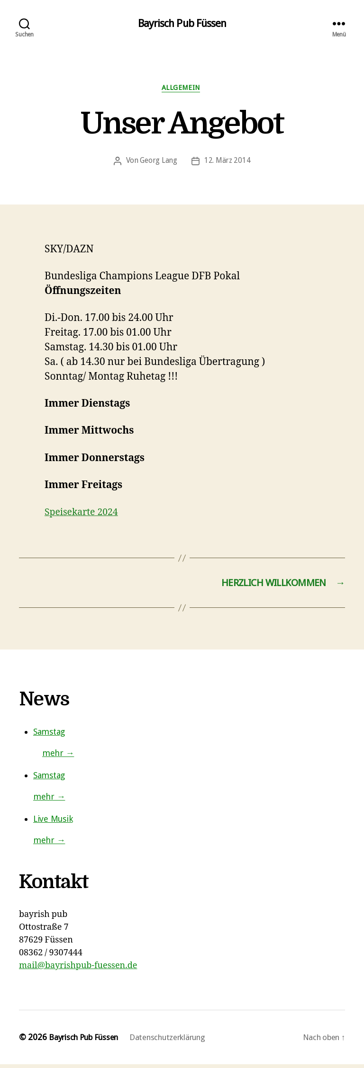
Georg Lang (158, 163)
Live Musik (53, 823)
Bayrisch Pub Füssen (182, 23)
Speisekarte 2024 (84, 514)
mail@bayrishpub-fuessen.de (78, 969)
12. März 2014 (227, 163)
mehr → (58, 757)
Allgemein (182, 89)
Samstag (49, 736)
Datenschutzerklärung (179, 1041)
